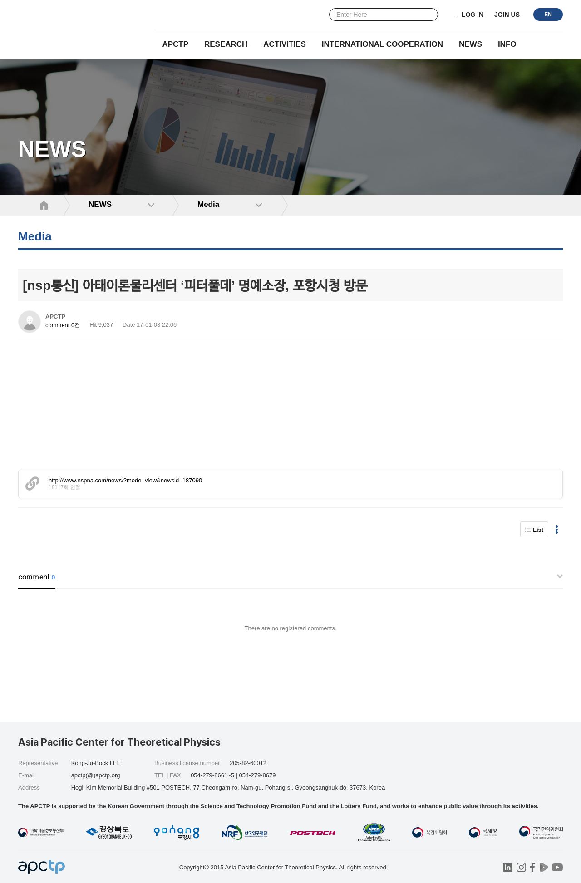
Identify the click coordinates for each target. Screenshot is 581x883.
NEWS (470, 44)
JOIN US (507, 15)
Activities (284, 44)
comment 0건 (62, 325)
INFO (507, 44)
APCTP (175, 44)
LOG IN (472, 15)
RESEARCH (225, 44)
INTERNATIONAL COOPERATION (382, 44)
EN (548, 14)
